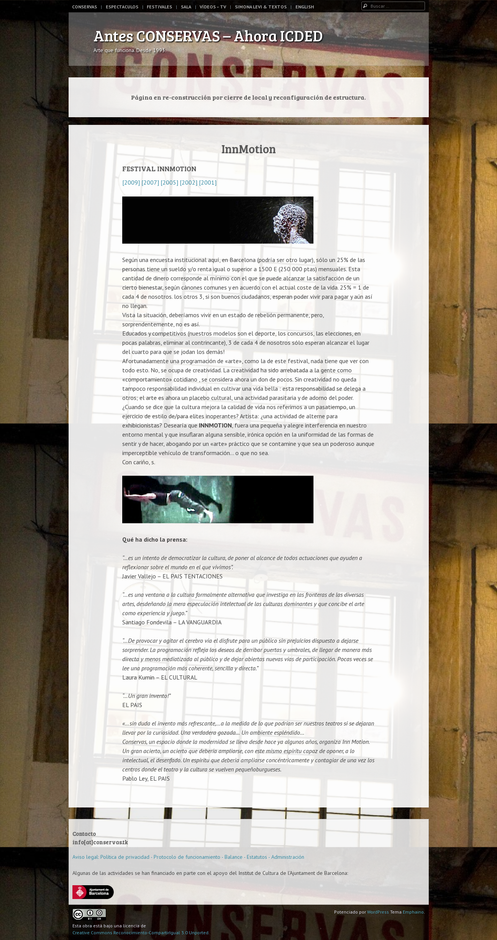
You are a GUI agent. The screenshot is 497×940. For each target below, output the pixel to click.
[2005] (169, 182)
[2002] (188, 182)
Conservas (84, 7)
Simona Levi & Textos (261, 7)
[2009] (131, 182)
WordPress (378, 912)
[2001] (207, 182)
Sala (186, 7)
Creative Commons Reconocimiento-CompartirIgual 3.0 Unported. (141, 932)
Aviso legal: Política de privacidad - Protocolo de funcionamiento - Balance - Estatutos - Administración (188, 856)
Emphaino (413, 912)
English (304, 7)
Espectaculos (122, 7)
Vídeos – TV (213, 7)
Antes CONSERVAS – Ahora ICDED (208, 35)
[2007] (149, 182)
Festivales (159, 7)
